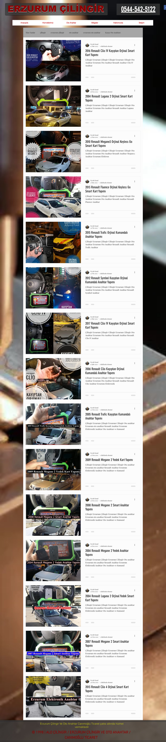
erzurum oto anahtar (91, 32)
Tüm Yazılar (30, 32)
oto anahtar (73, 32)
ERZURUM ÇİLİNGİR (56, 9)
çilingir (43, 32)
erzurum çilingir (57, 32)
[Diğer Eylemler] (135, 45)
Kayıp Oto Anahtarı (113, 32)
